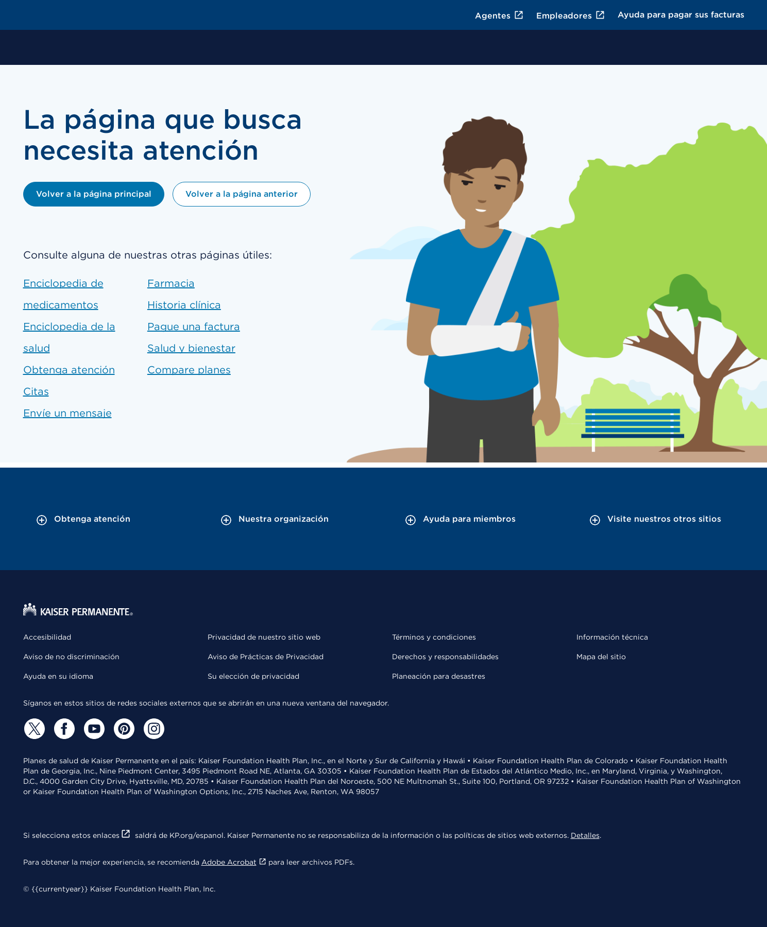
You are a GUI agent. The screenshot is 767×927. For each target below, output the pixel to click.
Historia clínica (184, 305)
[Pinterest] (123, 728)
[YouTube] (93, 728)
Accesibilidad (47, 637)
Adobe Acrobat (234, 862)
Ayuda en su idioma (58, 676)
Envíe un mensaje (67, 413)
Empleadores (570, 16)
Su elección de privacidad (253, 676)
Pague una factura (193, 326)
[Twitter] (33, 728)
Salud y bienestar (191, 348)
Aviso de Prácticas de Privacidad (265, 657)
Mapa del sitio (601, 657)
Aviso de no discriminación (71, 657)
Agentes (499, 16)
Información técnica (612, 637)
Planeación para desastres (438, 676)
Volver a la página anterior (241, 194)
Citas (36, 391)
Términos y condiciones (434, 637)
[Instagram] (153, 728)
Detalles (585, 835)
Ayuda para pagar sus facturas (681, 15)
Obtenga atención (69, 370)
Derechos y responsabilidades (445, 657)
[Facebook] (63, 728)
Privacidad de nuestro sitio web (264, 637)
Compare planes (189, 370)
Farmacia (171, 283)
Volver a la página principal (93, 194)
